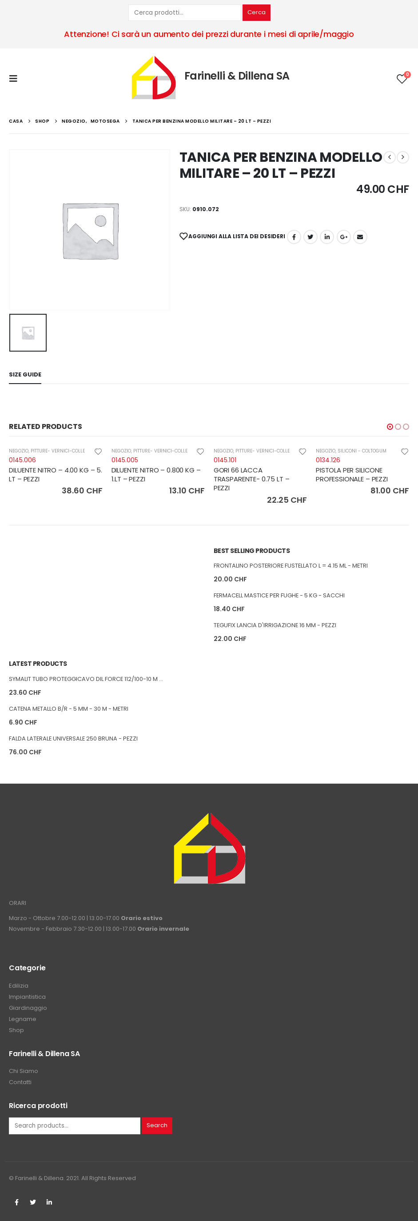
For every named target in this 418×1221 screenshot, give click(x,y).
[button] (390, 426)
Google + (344, 237)
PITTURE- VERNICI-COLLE (58, 451)
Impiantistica (27, 997)
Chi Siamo (23, 1071)
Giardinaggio (28, 1008)
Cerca (256, 12)
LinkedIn (327, 237)
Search (157, 1125)
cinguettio (310, 237)
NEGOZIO (18, 451)
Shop (16, 1030)
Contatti (20, 1082)
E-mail (360, 237)
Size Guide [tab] (25, 374)
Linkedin (49, 1202)
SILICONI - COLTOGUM (362, 451)
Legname (22, 1019)
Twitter (33, 1202)
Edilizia (18, 985)
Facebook (294, 237)
